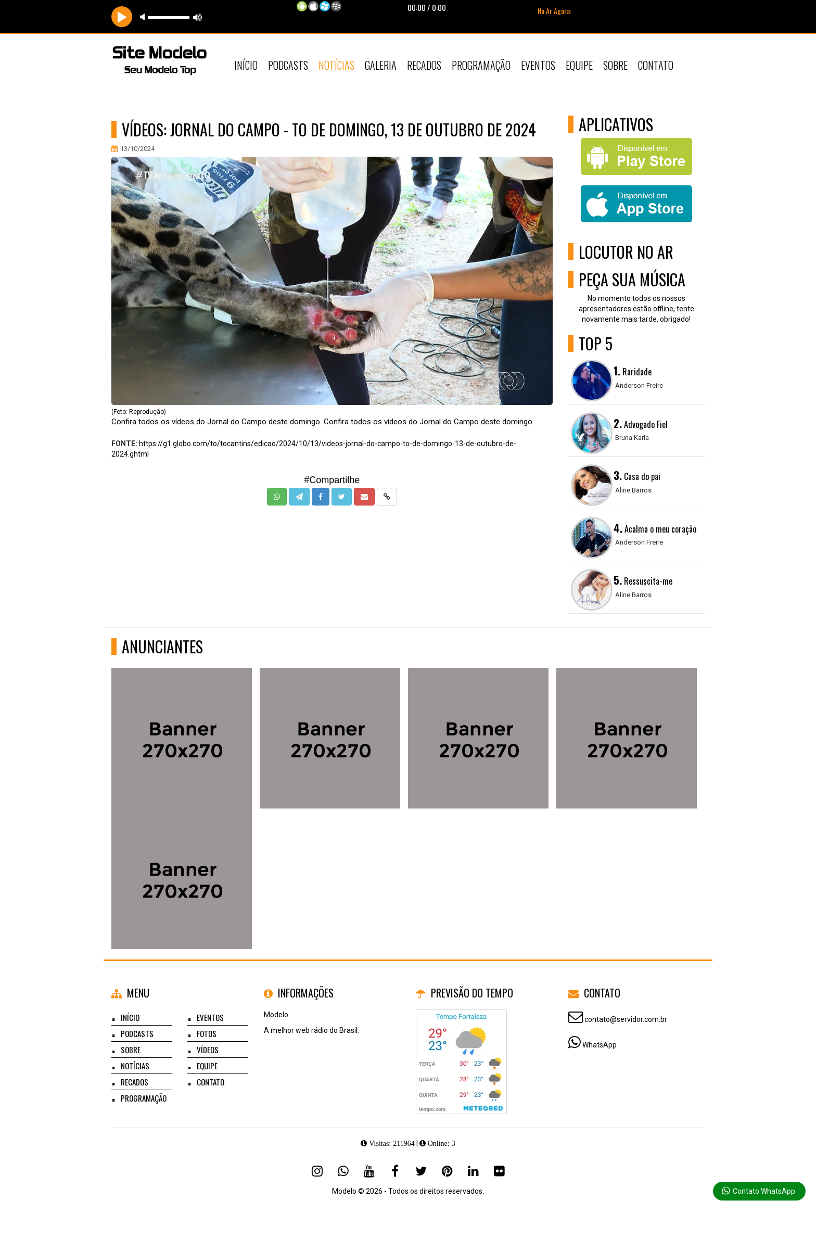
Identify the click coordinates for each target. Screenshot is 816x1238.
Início (246, 65)
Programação (481, 65)
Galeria (381, 65)
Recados (424, 65)
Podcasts (288, 65)
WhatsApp (599, 1045)
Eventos (538, 65)
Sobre (615, 65)
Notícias (336, 65)
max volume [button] (197, 17)
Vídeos (208, 1049)
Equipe (579, 65)
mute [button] (144, 17)
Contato (655, 65)
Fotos (206, 1033)
